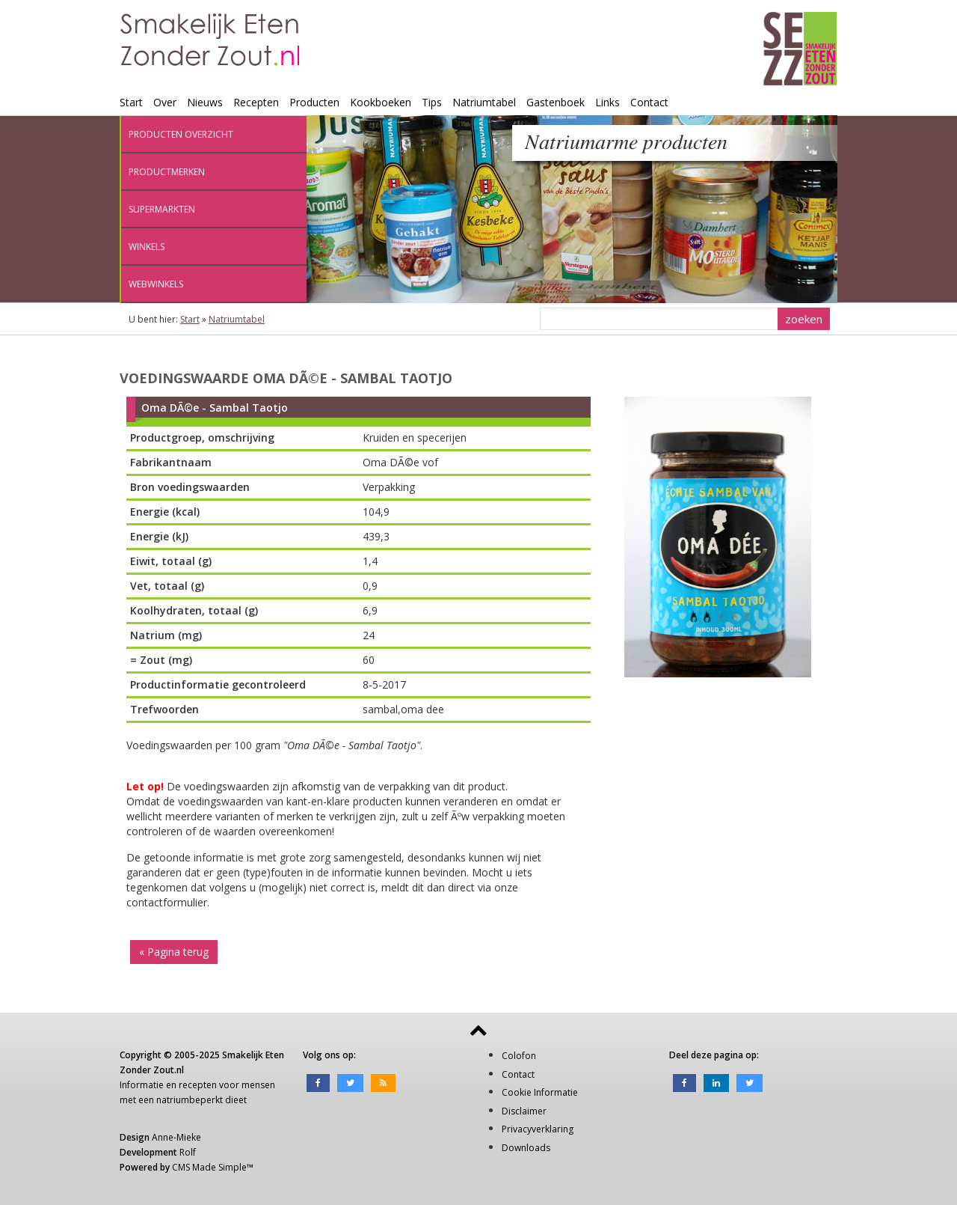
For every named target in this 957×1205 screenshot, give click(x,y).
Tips (432, 102)
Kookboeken (380, 102)
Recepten (256, 102)
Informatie (142, 1085)
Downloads (526, 1147)
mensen (258, 1085)
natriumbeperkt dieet (201, 1099)
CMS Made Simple (209, 1167)
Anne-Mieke (176, 1137)
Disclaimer (524, 1111)
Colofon (519, 1055)
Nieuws (205, 102)
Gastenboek (555, 102)
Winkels (146, 246)
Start (131, 102)
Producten (314, 102)
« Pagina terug (174, 952)
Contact (649, 102)
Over (164, 102)
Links (607, 102)
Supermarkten (162, 209)
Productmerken (167, 171)
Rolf (187, 1152)
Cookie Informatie (540, 1092)
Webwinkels (156, 284)
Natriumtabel (484, 102)
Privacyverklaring (537, 1129)
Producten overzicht (181, 134)
